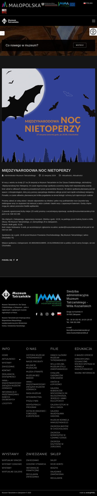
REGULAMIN (56, 479)
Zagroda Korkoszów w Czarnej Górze (58, 436)
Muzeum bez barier (32, 377)
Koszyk (54, 469)
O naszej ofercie (84, 356)
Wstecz (80, 45)
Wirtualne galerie (12, 472)
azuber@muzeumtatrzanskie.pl (79, 212)
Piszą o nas (32, 402)
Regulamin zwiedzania (32, 476)
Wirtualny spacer (11, 461)
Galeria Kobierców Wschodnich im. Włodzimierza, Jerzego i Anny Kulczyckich (59, 395)
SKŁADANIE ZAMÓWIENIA (57, 473)
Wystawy (6, 363)
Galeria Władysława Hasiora (57, 414)
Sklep (53, 461)
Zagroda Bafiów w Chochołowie (59, 428)
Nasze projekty (34, 362)
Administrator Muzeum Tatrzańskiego (20, 176)
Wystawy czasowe (12, 465)
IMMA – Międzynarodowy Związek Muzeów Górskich (11, 385)
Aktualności (67, 176)
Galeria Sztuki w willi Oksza (59, 406)
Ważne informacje (85, 374)
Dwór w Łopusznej (56, 383)
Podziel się (7, 261)
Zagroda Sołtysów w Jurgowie (56, 445)
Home (5, 356)
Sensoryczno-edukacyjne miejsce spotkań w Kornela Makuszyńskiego (85, 365)
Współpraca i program (33, 406)
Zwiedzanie (8, 367)
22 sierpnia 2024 (49, 176)
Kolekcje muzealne (31, 367)
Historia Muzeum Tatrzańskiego (35, 357)
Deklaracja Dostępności (9, 376)
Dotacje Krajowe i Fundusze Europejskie (36, 414)
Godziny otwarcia (36, 465)
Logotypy (7, 404)
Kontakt (6, 371)
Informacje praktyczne (32, 470)
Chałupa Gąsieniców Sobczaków (56, 376)
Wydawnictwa (34, 398)
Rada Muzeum (33, 394)
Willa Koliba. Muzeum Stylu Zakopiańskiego (58, 367)
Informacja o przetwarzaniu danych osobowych (10, 397)
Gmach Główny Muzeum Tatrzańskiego (58, 358)
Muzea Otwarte (34, 372)
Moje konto (56, 465)
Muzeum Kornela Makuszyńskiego (59, 422)
